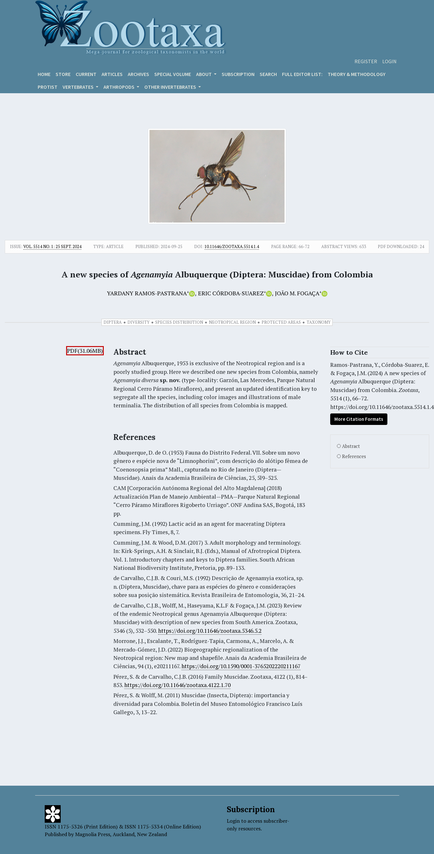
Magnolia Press (92, 834)
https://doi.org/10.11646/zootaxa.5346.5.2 (210, 630)
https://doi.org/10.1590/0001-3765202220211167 (241, 666)
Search (268, 74)
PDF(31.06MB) (85, 350)
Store (63, 74)
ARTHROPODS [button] (119, 87)
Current (86, 74)
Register (365, 61)
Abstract (351, 446)
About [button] (204, 74)
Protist (47, 87)
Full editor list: (302, 74)
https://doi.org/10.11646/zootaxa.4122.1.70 (177, 685)
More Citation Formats (358, 419)
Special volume (172, 74)
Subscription (238, 74)
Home (44, 74)
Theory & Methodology (356, 74)
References (354, 456)
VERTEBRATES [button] (79, 87)
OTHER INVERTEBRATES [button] (170, 87)
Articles (112, 74)
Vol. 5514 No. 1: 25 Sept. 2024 (52, 246)
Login (389, 61)
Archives (138, 74)
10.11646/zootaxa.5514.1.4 (231, 246)
